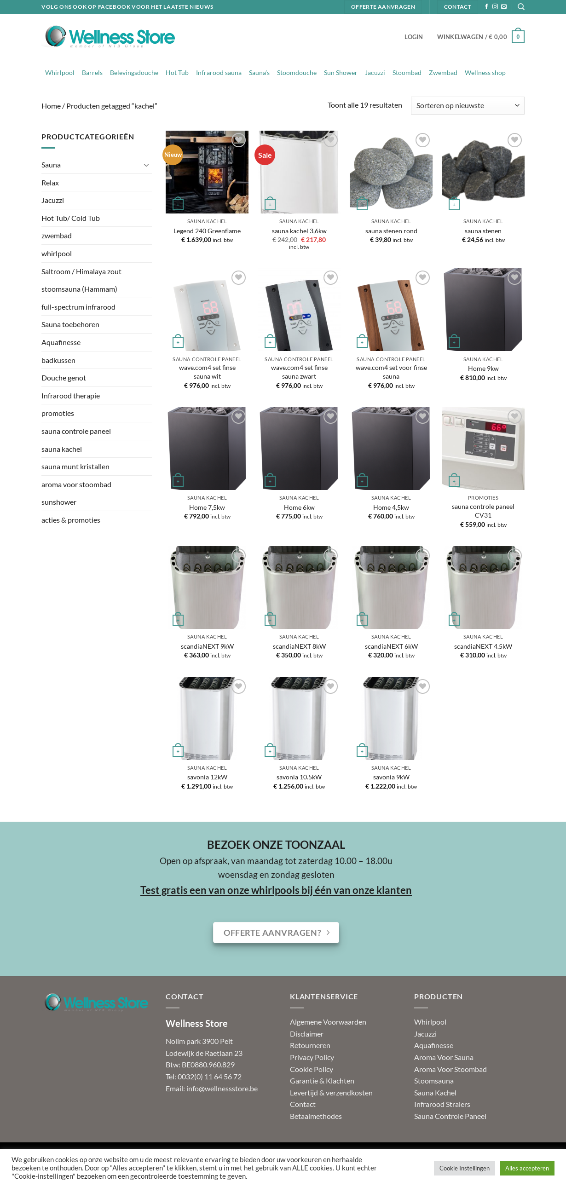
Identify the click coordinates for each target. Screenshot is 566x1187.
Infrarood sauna (219, 72)
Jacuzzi (375, 72)
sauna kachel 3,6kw (299, 231)
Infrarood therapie (70, 395)
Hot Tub (177, 72)
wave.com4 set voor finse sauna (391, 371)
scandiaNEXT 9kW (207, 646)
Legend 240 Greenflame (207, 231)
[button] (413, 37)
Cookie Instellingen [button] (464, 1168)
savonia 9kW (391, 777)
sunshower (58, 501)
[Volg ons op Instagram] (495, 7)
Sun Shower (341, 72)
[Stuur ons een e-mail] (504, 7)
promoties (57, 413)
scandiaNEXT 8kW (299, 646)
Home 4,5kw (391, 507)
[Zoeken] (521, 6)
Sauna (51, 164)
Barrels (92, 72)
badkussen (58, 360)
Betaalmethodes (316, 1116)
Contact (303, 1104)
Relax (50, 182)
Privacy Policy (312, 1057)
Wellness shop (485, 72)
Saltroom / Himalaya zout (81, 271)
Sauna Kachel (435, 1092)
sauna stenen (483, 231)
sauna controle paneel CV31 (483, 510)
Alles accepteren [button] (527, 1168)
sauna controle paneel (76, 430)
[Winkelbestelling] (468, 106)
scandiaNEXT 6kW (391, 646)
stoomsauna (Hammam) (79, 288)
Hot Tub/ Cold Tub (70, 217)
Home (51, 105)
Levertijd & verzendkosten (331, 1092)
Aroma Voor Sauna (444, 1057)
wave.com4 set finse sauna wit (207, 371)
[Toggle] (146, 164)
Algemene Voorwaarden (328, 1021)
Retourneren (310, 1045)
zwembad (56, 235)
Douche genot (63, 377)
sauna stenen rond (391, 231)
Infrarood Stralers (442, 1104)
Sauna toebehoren (70, 324)
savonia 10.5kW (299, 777)
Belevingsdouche (134, 72)
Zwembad (443, 72)
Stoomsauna (434, 1080)
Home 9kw (483, 368)
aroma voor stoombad (76, 484)
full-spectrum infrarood (78, 306)
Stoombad (407, 72)
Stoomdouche (297, 72)
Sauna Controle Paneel (450, 1116)
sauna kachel (61, 448)
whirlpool (56, 253)
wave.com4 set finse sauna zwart (299, 371)
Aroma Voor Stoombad (450, 1069)
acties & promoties (70, 519)
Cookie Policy (311, 1069)
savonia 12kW (207, 777)
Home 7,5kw (207, 507)
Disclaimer (306, 1033)
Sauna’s (259, 72)
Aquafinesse (61, 342)
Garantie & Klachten (322, 1080)
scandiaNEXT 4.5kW (483, 646)
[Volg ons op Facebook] (486, 7)
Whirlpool (60, 72)
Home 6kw (299, 507)
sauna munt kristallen (75, 466)
